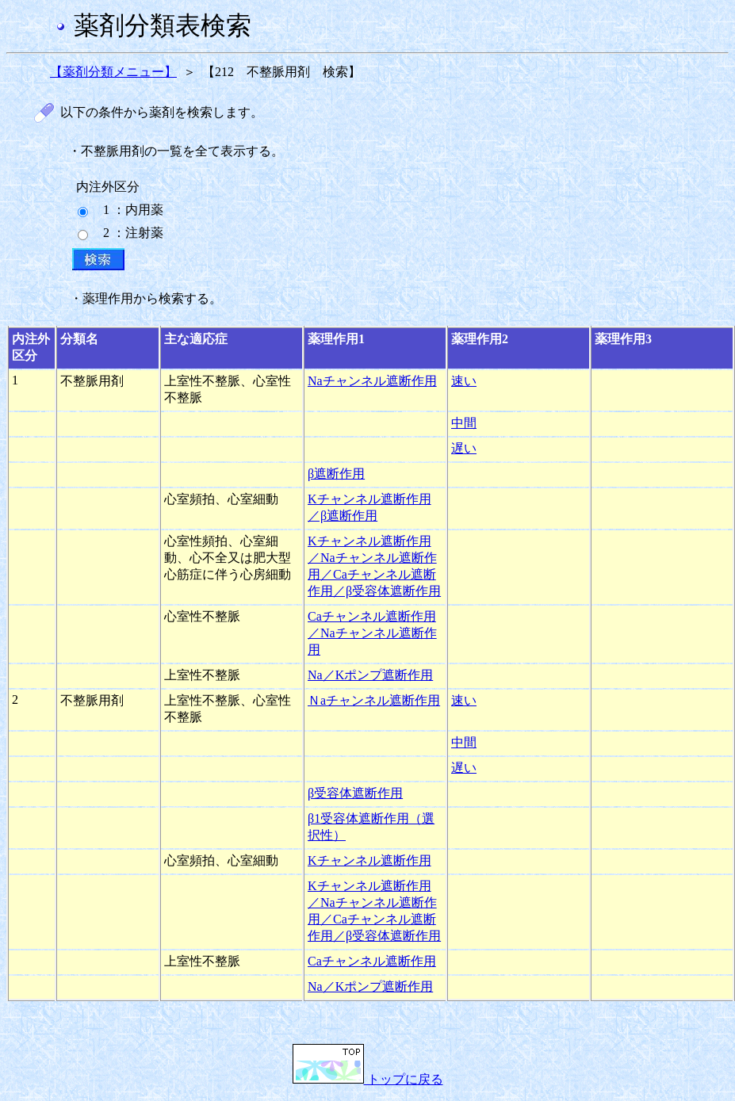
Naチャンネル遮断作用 (372, 381)
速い (464, 381)
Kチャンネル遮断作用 (369, 860)
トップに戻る (368, 1079)
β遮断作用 (336, 473)
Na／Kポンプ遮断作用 (370, 675)
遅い (464, 448)
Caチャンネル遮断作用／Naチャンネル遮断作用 (372, 633)
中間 (464, 423)
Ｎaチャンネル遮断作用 (374, 700)
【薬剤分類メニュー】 (113, 71)
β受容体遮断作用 (355, 793)
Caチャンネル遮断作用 (372, 961)
